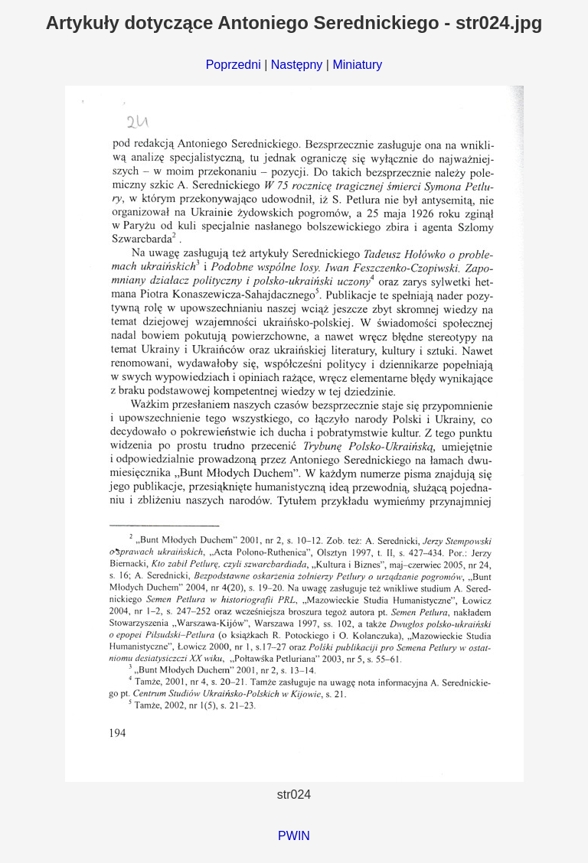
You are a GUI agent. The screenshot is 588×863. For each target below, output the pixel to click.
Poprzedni (233, 64)
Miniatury (357, 64)
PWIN (294, 835)
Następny (297, 64)
